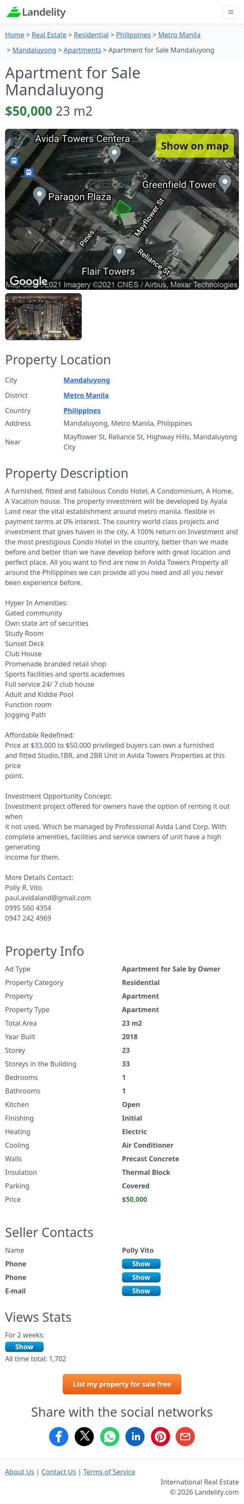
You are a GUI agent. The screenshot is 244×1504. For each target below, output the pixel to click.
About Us (19, 1471)
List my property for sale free (122, 1384)
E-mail (15, 1291)
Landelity (44, 12)
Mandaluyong (34, 50)
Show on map (195, 146)
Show (141, 1263)
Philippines (133, 34)
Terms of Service (109, 1471)
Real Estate (49, 34)
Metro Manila (179, 34)
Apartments (82, 50)
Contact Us (59, 1471)
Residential (91, 34)
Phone (15, 1263)
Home (15, 34)
